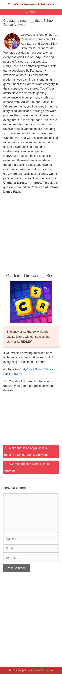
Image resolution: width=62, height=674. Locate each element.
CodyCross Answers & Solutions (31, 4)
